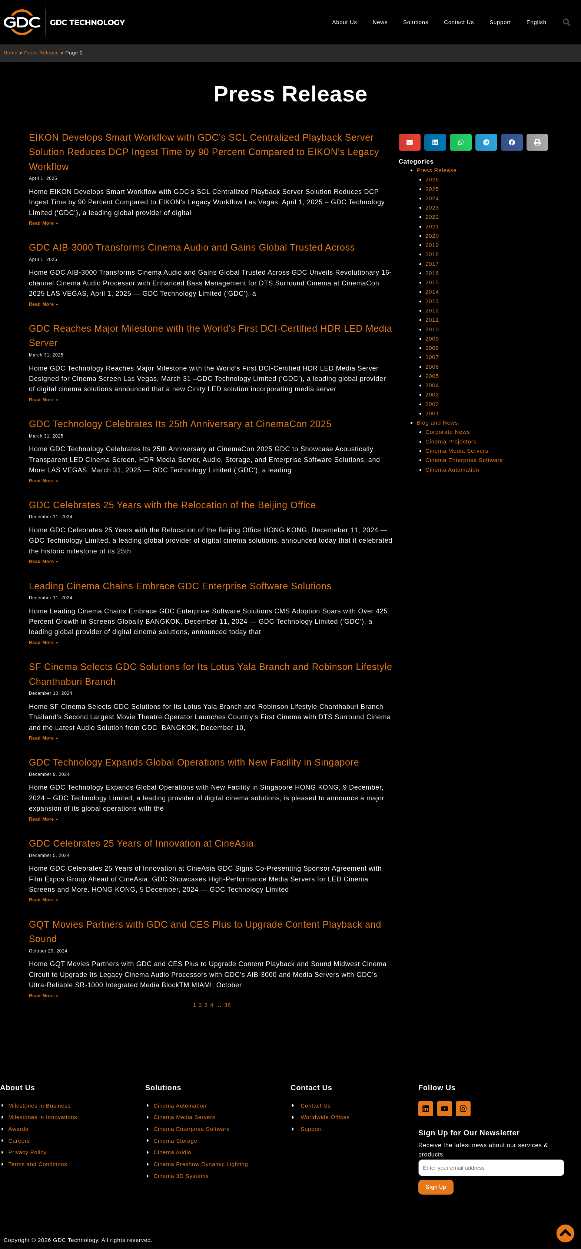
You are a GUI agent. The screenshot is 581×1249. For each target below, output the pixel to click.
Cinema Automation (453, 469)
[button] (410, 142)
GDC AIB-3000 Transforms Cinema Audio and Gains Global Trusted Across (192, 247)
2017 (432, 264)
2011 (432, 320)
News (380, 22)
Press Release (43, 53)
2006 (432, 367)
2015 (432, 282)
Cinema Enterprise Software (465, 460)
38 (227, 1005)
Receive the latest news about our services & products (483, 1149)
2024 (432, 198)
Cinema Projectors (452, 441)
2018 (432, 254)
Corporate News (448, 432)
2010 (432, 329)
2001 (432, 413)
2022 (432, 217)
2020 (432, 235)
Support (500, 22)
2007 (432, 357)
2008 (432, 348)
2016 (432, 273)
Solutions (415, 22)
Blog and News (438, 422)
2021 (432, 226)
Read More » (43, 223)
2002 (432, 404)
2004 (432, 385)
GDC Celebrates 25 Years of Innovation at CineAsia (141, 843)
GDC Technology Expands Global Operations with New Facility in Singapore (194, 762)
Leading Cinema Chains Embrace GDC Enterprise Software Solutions (180, 586)
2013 (432, 301)
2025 (432, 189)
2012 (432, 310)
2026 (432, 179)
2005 (432, 376)
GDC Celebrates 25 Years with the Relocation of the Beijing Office (172, 505)
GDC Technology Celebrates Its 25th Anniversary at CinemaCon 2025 (180, 424)
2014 (432, 291)
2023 (432, 207)
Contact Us (459, 22)
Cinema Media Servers (458, 451)
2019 (432, 245)
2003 (432, 394)
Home (11, 53)
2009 (432, 338)
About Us (344, 22)
